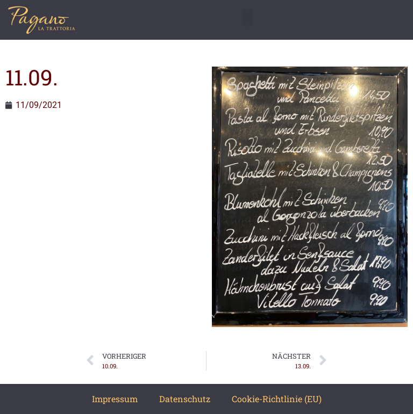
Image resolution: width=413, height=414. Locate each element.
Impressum (115, 398)
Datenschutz (184, 398)
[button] (248, 17)
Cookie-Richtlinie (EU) (277, 398)
